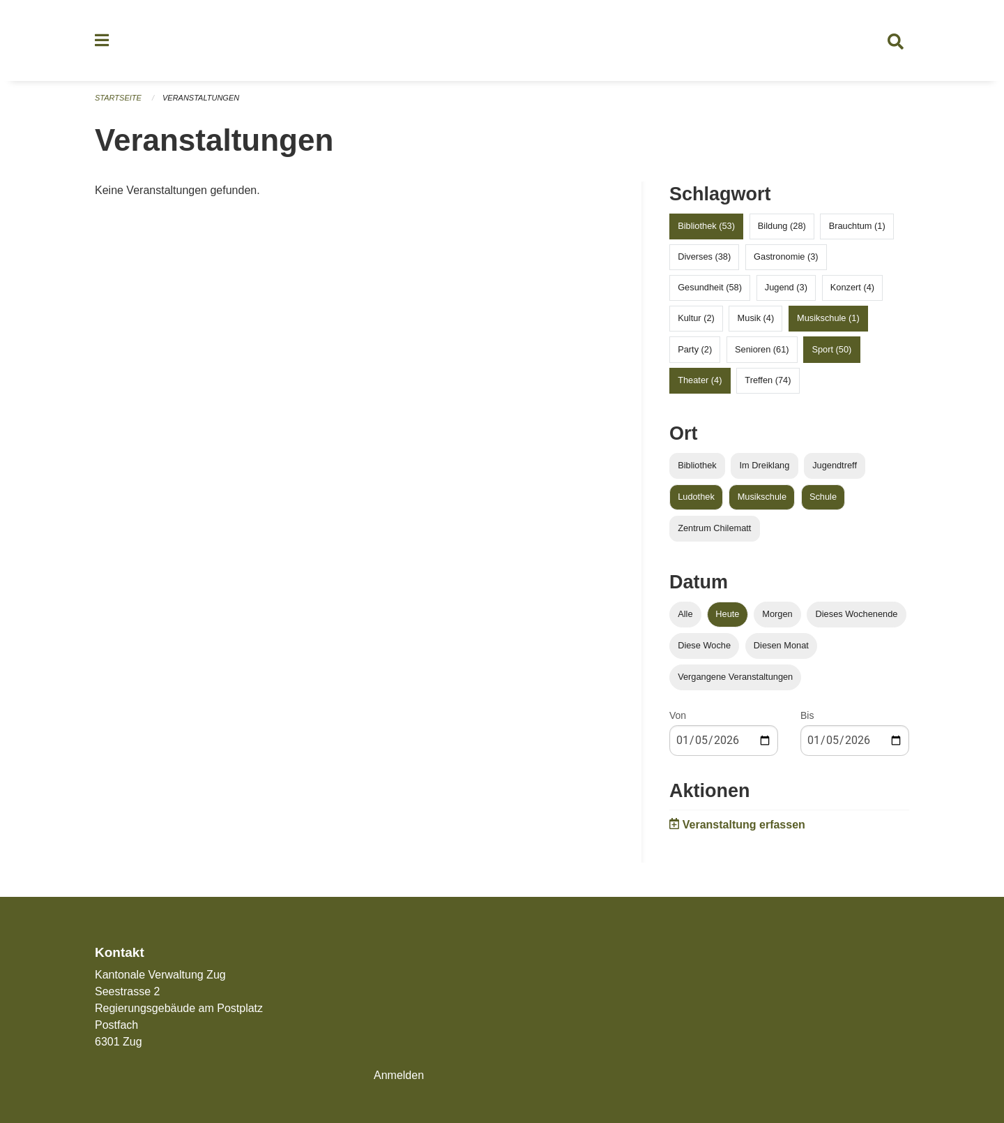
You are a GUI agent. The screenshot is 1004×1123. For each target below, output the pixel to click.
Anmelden (399, 1075)
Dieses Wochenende (857, 614)
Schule (823, 496)
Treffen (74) (768, 380)
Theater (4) (700, 380)
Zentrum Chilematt (714, 528)
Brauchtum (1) (857, 226)
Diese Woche (704, 645)
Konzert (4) (852, 287)
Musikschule (762, 496)
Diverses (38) (704, 256)
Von (677, 715)
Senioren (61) (762, 349)
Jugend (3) (786, 287)
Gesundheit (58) (710, 287)
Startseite (118, 98)
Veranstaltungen (200, 98)
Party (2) (695, 349)
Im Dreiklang (764, 465)
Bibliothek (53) (706, 226)
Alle (685, 614)
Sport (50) (831, 349)
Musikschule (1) (828, 318)
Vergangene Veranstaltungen (735, 676)
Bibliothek (697, 465)
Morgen (777, 614)
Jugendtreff (834, 465)
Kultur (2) (696, 318)
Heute (727, 614)
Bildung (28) (782, 226)
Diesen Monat (781, 645)
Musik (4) (756, 318)
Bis (807, 715)
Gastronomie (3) (786, 256)
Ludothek (696, 496)
